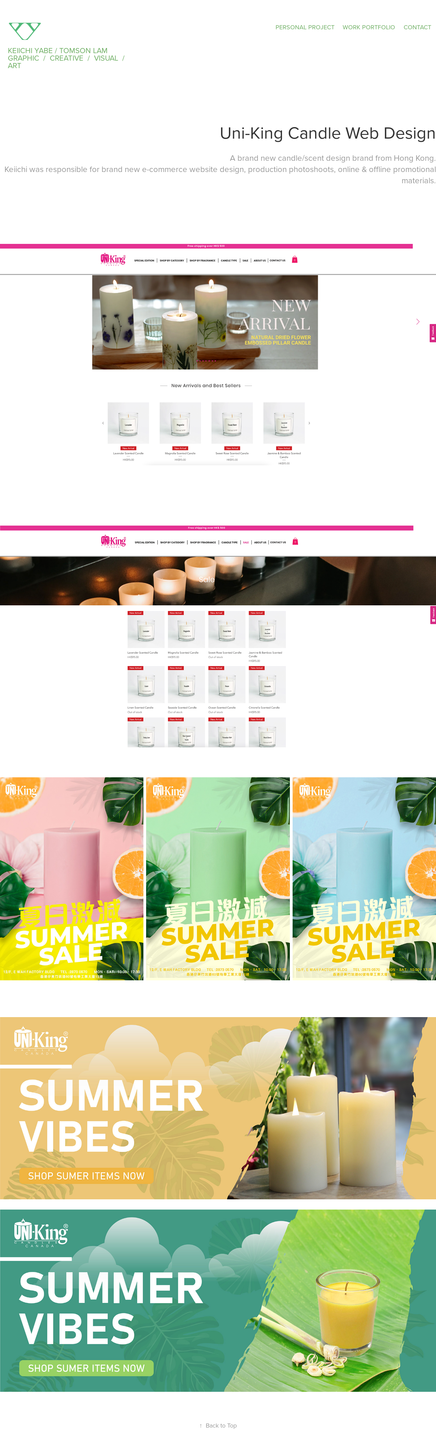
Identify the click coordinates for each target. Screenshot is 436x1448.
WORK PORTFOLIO (369, 27)
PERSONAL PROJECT (305, 27)
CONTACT (417, 27)
